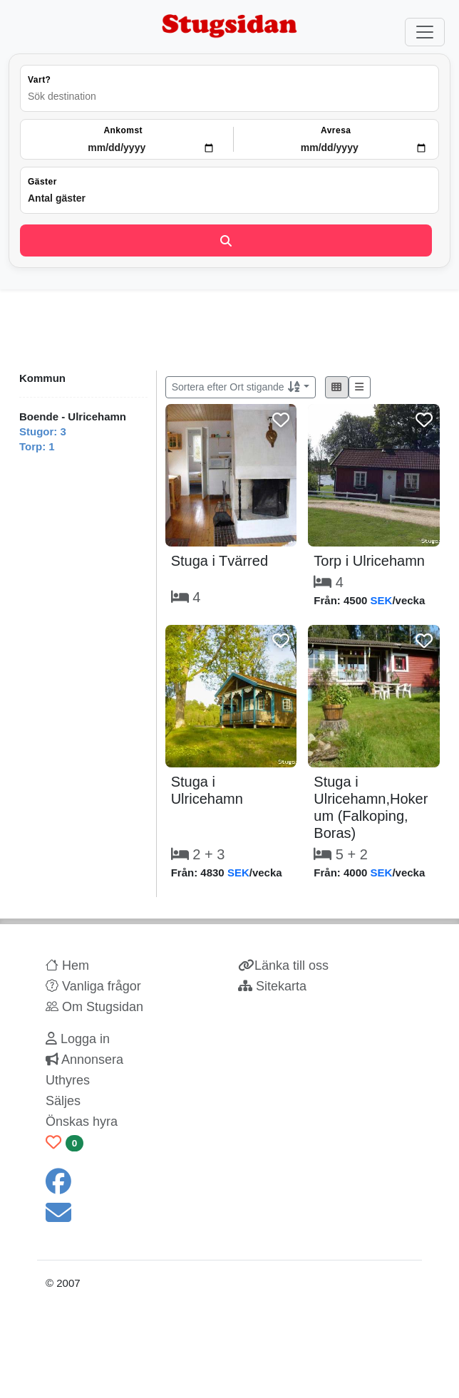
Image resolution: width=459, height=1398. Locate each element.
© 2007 (63, 1283)
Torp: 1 (37, 446)
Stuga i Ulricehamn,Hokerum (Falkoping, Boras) (371, 807)
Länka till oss (283, 965)
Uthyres (68, 1080)
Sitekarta (272, 986)
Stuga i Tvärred (219, 561)
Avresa (336, 130)
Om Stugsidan (94, 1007)
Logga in (78, 1039)
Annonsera (84, 1059)
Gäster (42, 182)
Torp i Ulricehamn (369, 561)
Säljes (63, 1101)
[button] (337, 387)
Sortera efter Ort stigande (236, 387)
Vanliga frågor (93, 986)
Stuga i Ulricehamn (207, 790)
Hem (67, 965)
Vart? (39, 80)
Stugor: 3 (42, 431)
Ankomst (123, 130)
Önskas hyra (82, 1121)
